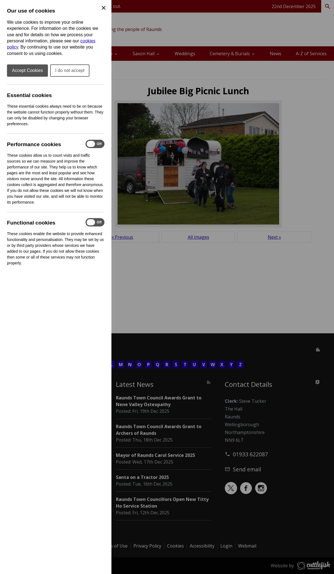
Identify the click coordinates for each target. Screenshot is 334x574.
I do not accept (69, 70)
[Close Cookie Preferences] (103, 7)
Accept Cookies (27, 70)
